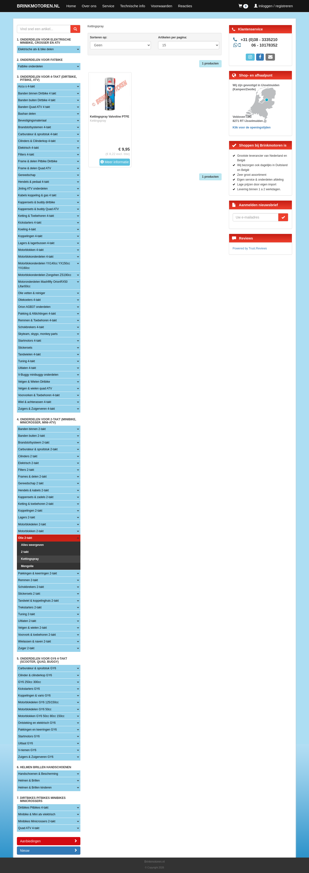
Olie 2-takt (25, 538)
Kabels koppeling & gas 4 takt (37, 195)
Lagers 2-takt (26, 517)
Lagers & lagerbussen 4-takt (36, 243)
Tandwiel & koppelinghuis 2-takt (38, 600)
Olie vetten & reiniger (31, 293)
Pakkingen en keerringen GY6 (37, 729)
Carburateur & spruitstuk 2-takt (37, 449)
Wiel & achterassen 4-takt (34, 402)
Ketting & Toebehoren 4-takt (36, 216)
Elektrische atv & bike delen (36, 49)
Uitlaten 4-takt (27, 368)
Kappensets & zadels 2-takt (35, 497)
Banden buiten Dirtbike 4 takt (36, 100)
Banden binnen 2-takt (32, 429)
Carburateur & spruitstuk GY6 (37, 668)
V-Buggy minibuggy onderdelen (38, 374)
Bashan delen (27, 113)
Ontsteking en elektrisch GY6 (37, 723)
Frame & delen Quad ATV (34, 168)
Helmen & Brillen (29, 780)
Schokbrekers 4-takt (31, 327)
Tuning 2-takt (26, 614)
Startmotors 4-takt (29, 340)
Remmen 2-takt (28, 580)
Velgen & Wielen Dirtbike (34, 381)
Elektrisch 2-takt (28, 463)
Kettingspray (30, 559)
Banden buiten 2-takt (31, 435)
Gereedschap (26, 175)
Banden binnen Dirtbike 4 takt (37, 93)
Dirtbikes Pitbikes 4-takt (33, 807)
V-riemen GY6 (27, 750)
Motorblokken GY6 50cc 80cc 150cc (41, 716)
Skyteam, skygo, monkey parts (37, 334)
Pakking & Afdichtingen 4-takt (37, 313)
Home (71, 6)
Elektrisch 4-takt (28, 147)
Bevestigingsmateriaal (32, 120)
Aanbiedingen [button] (48, 841)
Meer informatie (114, 162)
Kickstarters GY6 (29, 688)
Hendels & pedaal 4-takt (33, 181)
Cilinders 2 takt (27, 456)
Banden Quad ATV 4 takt (34, 107)
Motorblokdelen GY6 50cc (34, 709)
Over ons (89, 6)
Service (108, 6)
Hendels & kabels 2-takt (33, 490)
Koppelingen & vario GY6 (34, 695)
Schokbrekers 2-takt (31, 587)
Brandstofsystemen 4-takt (34, 127)
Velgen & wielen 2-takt (32, 627)
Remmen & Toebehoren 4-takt (37, 320)
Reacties (185, 6)
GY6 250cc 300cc (29, 682)
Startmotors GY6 (29, 736)
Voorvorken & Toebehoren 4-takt (39, 395)
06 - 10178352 (264, 45)
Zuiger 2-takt (26, 648)
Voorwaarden (161, 6)
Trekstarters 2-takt (30, 607)
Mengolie (27, 566)
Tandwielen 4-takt (29, 354)
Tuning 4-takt (26, 361)
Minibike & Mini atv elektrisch (36, 814)
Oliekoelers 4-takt (29, 300)
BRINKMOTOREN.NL (38, 6)
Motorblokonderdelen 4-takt (35, 256)
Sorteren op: (98, 37)
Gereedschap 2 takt (30, 483)
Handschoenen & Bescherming (38, 773)
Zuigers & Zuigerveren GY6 (35, 757)
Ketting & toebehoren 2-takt (35, 504)
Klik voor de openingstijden (252, 127)
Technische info (132, 6)
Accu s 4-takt (26, 86)
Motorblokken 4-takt (30, 250)
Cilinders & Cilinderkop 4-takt (37, 141)
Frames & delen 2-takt (32, 476)
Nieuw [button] (48, 850)
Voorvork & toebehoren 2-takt (37, 634)
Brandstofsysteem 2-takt (33, 442)
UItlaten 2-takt (27, 621)
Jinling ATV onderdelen (33, 188)
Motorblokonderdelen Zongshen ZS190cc (44, 275)
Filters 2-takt (26, 470)
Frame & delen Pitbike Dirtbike (37, 161)
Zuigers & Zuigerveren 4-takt (36, 408)
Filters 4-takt (26, 154)
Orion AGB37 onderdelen (34, 307)
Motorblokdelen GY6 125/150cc (38, 702)
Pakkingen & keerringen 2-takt (37, 573)
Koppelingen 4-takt (30, 236)
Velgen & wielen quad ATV (35, 388)
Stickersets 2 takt (29, 593)
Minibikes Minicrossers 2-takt (36, 821)
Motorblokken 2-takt (30, 531)
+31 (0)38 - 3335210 (259, 39)
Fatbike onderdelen (30, 66)
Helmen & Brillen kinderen (35, 787)
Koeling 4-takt (27, 229)
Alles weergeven (32, 545)
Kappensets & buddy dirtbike (36, 202)
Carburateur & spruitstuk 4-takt (37, 134)
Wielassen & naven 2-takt (34, 641)
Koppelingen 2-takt (30, 510)
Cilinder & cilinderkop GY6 (35, 675)
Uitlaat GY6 (25, 743)
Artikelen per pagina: (172, 37)
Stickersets (25, 347)
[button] (243, 6)
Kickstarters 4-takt (29, 222)
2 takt (24, 552)
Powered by (250, 248)
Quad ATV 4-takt (28, 828)
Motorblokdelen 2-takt (32, 524)
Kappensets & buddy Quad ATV (38, 209)
